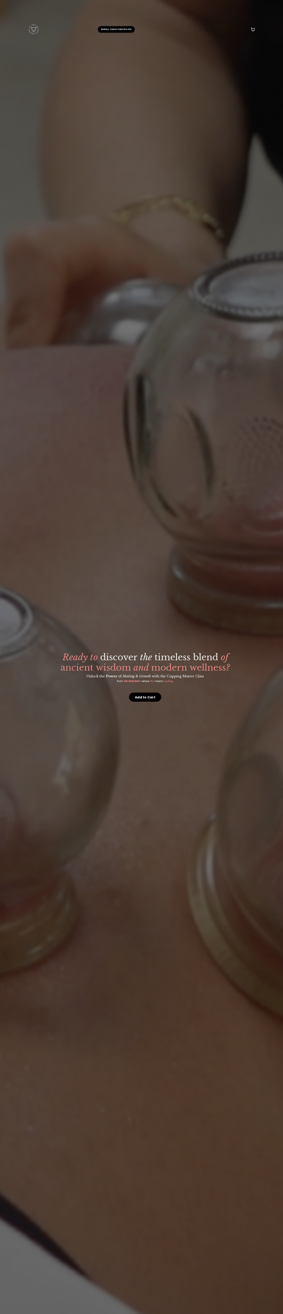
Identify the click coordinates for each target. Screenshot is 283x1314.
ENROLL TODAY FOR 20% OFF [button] (116, 29)
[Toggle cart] (253, 29)
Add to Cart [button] (145, 697)
